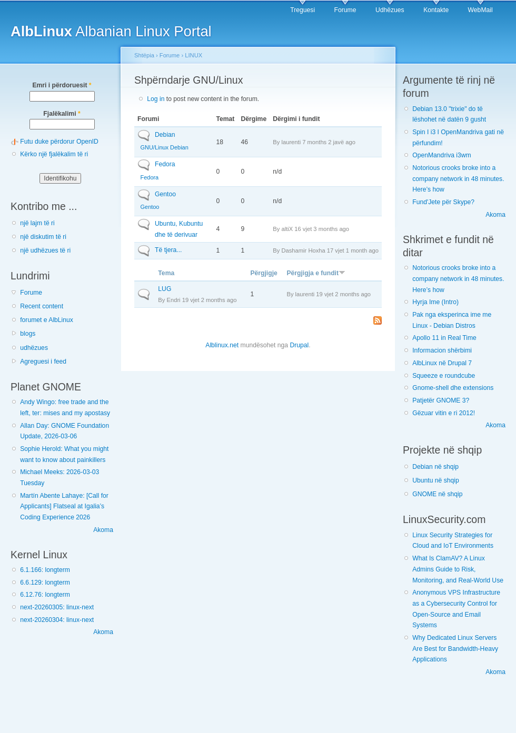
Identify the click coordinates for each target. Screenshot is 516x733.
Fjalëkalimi (61, 113)
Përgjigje (263, 273)
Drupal (299, 345)
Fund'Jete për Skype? (443, 202)
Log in (155, 99)
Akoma (103, 530)
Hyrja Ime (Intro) (435, 302)
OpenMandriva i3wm (441, 155)
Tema (166, 273)
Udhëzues (389, 10)
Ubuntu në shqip (435, 480)
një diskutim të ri (43, 236)
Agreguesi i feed (43, 361)
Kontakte (436, 10)
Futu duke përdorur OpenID (59, 141)
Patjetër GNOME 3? (440, 400)
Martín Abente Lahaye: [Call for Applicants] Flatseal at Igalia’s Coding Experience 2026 (64, 506)
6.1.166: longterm (45, 570)
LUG (164, 289)
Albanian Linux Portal (111, 31)
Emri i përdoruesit (61, 85)
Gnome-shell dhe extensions (452, 387)
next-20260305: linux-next (57, 607)
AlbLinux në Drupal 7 (442, 363)
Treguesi (302, 10)
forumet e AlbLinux (46, 320)
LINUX (193, 55)
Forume (345, 10)
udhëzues (34, 348)
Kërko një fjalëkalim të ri (54, 154)
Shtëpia (144, 55)
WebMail (480, 10)
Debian (165, 134)
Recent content (41, 306)
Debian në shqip (435, 466)
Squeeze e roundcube (443, 375)
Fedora (165, 164)
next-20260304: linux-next (57, 620)
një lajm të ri (37, 223)
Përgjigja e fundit (315, 273)
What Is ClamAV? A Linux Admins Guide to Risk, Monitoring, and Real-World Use (457, 569)
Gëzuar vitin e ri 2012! (443, 413)
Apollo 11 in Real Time (444, 338)
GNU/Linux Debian (164, 147)
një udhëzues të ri (45, 250)
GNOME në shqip (437, 494)
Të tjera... (168, 250)
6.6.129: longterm (45, 582)
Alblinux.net (222, 345)
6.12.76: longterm (45, 594)
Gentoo (165, 194)
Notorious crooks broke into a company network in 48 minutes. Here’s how (458, 178)
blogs (27, 333)
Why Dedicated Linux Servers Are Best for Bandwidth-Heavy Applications (455, 648)
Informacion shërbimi (442, 350)
